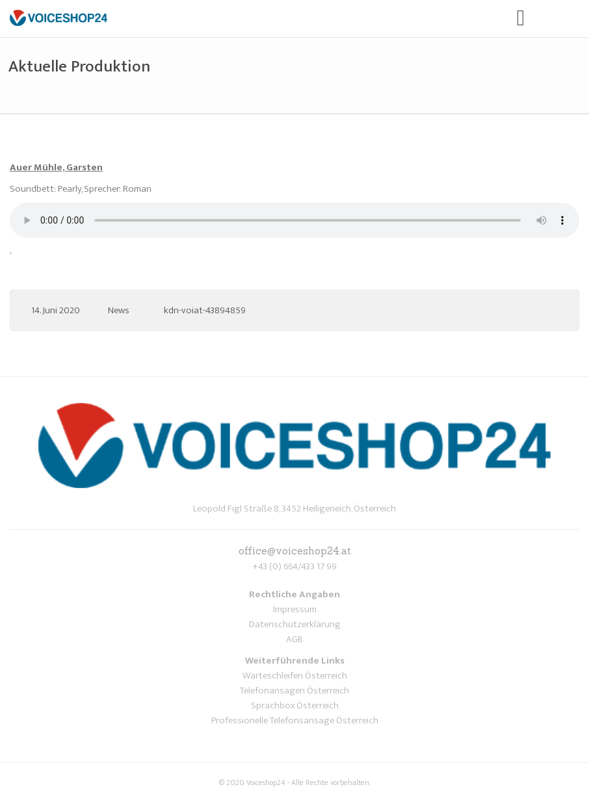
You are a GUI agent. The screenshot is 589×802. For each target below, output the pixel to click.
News (118, 310)
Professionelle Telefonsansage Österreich (294, 720)
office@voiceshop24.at (295, 551)
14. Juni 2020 (55, 310)
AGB (294, 639)
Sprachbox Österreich (295, 705)
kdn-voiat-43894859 (205, 310)
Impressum (295, 609)
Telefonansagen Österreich (294, 690)
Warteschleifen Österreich (294, 675)
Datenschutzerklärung (295, 624)
